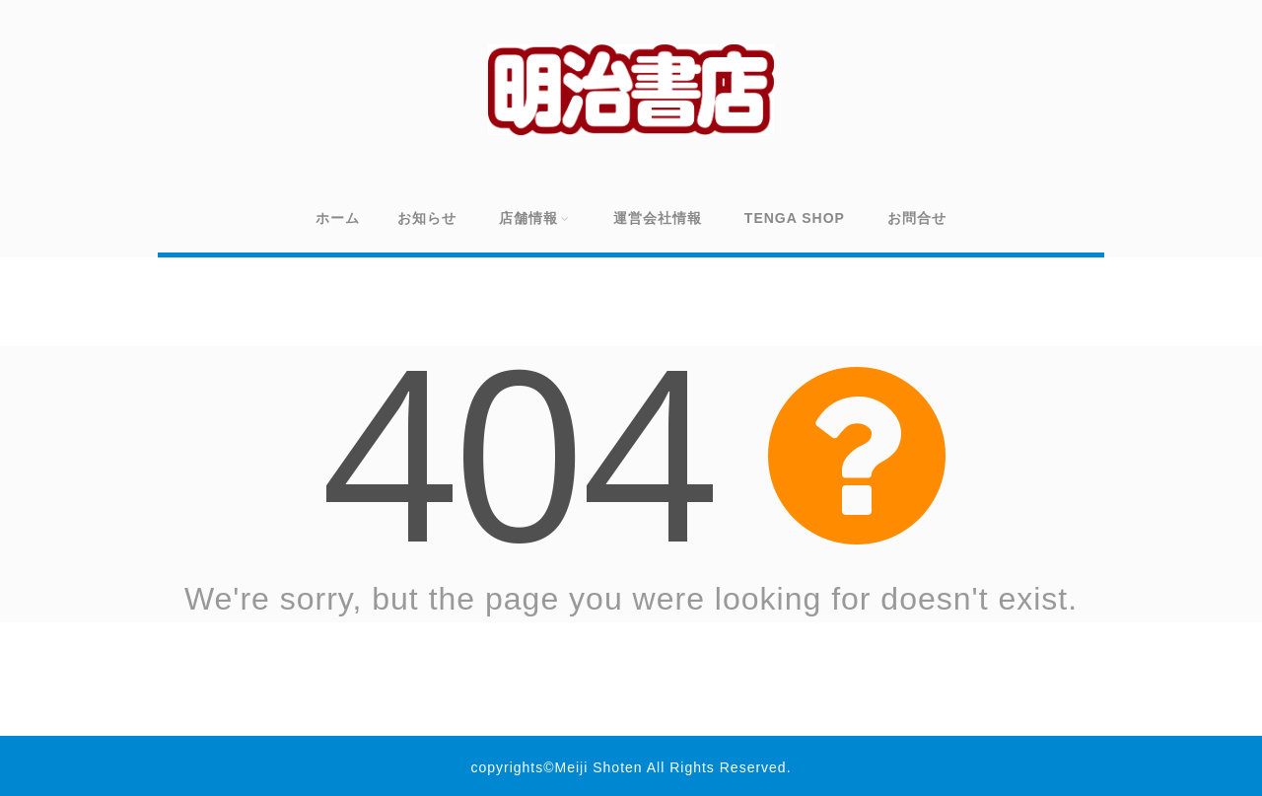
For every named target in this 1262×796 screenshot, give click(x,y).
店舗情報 (535, 218)
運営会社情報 (657, 218)
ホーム (338, 218)
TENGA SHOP (794, 218)
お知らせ (426, 218)
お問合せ (916, 218)
